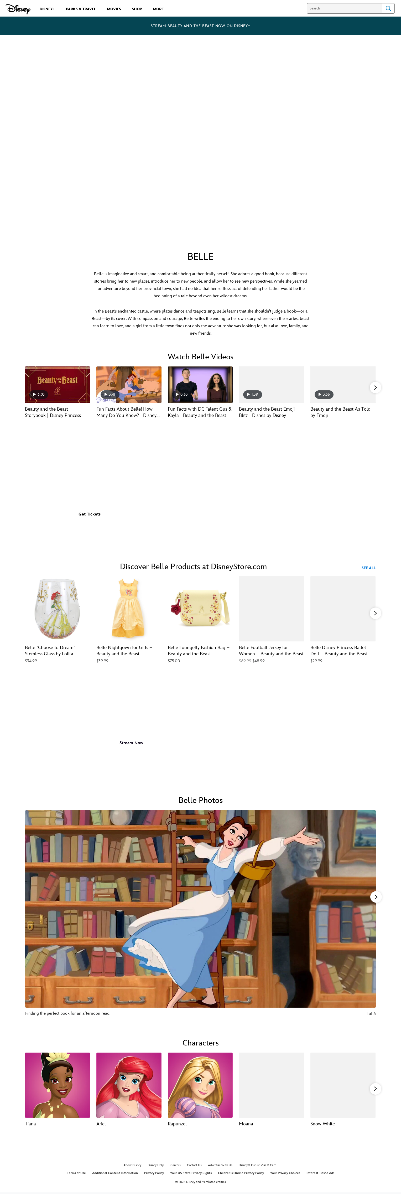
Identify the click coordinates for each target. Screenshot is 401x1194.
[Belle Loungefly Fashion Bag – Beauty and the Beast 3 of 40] (200, 608)
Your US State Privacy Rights (191, 1174)
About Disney (132, 1166)
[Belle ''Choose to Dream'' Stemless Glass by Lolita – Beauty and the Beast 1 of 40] (57, 608)
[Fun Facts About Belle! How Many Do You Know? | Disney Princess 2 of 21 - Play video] (129, 384)
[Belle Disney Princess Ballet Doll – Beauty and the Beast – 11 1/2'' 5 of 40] (343, 608)
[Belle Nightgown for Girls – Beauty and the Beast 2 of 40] (129, 608)
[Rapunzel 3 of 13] (200, 1084)
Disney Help (156, 1166)
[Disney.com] (18, 9)
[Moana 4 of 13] (271, 1084)
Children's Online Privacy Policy (241, 1174)
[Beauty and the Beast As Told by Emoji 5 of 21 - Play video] (343, 384)
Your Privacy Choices (285, 1174)
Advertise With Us (220, 1166)
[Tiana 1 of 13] (57, 1084)
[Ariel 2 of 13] (129, 1084)
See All (369, 568)
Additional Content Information (115, 1174)
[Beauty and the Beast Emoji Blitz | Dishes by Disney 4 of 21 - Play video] (271, 384)
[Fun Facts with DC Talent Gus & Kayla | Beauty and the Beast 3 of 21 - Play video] (200, 384)
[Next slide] (368, 916)
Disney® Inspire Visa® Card (258, 1166)
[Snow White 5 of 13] (343, 1084)
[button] (375, 387)
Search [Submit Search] (388, 8)
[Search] (344, 8)
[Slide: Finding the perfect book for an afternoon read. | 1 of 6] (200, 916)
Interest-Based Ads (320, 1174)
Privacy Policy (154, 1174)
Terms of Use (76, 1174)
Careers (175, 1166)
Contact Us (194, 1166)
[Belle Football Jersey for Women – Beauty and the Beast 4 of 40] (271, 608)
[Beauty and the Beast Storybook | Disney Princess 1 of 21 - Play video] (57, 384)
